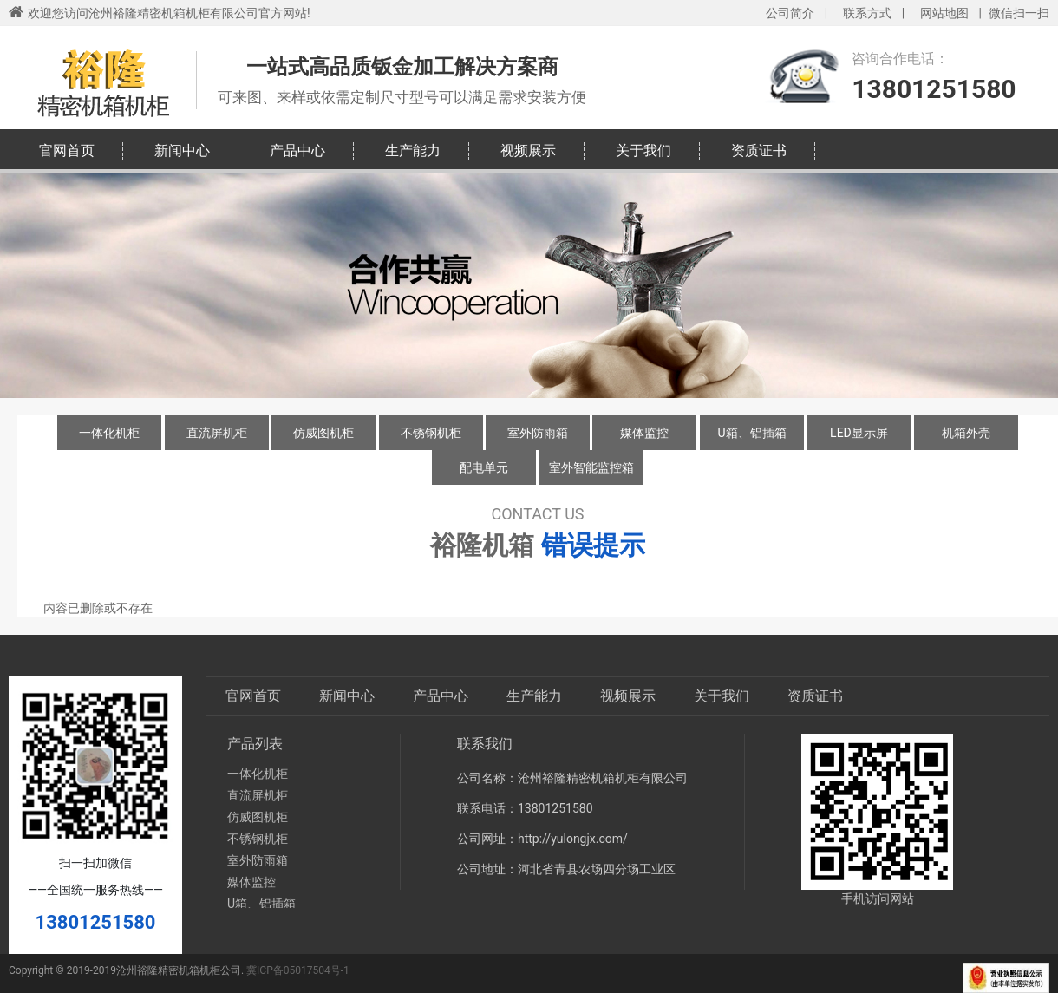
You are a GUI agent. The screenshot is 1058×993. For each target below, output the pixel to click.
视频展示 (528, 150)
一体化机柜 (109, 433)
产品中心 (297, 150)
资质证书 (759, 150)
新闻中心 (182, 150)
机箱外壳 (966, 433)
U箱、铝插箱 (751, 433)
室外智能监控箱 (591, 467)
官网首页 (67, 150)
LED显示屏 (859, 433)
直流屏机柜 (216, 433)
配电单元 (484, 467)
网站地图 (944, 13)
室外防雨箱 (537, 433)
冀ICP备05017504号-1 (297, 970)
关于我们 (643, 150)
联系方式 (867, 13)
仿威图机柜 (323, 433)
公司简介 (790, 13)
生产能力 (413, 150)
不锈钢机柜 (431, 433)
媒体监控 (644, 433)
